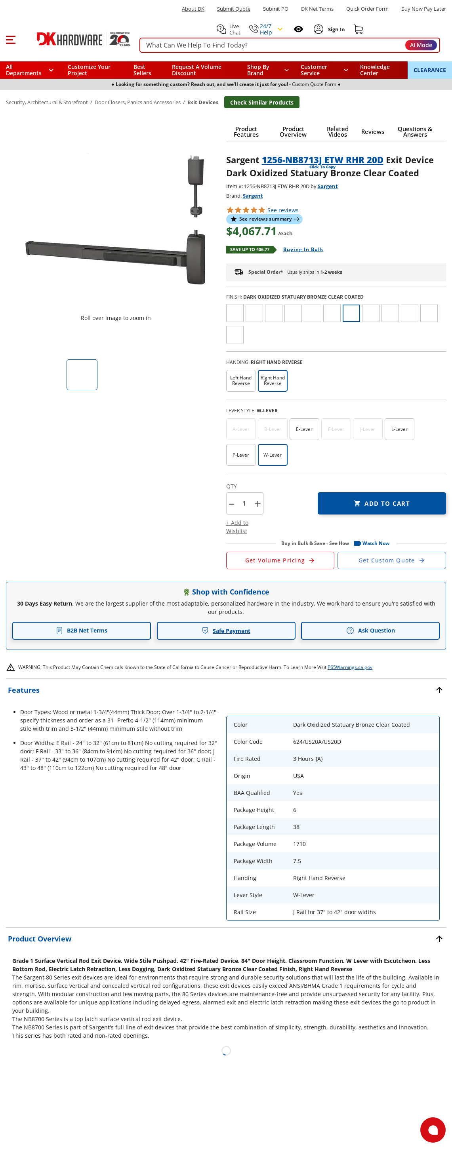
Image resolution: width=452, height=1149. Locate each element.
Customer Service (314, 70)
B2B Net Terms (81, 630)
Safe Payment (226, 631)
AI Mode (421, 45)
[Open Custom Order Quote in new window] (392, 560)
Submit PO (275, 9)
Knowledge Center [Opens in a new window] (375, 70)
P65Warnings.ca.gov (350, 667)
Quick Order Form (367, 9)
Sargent (328, 186)
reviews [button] (283, 210)
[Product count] (244, 503)
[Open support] (433, 1130)
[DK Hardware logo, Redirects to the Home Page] (75, 38)
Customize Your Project (89, 70)
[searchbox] (289, 45)
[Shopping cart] (358, 29)
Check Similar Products (262, 102)
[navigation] (324, 70)
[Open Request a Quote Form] (280, 560)
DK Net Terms (317, 9)
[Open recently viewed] (298, 29)
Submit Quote (233, 9)
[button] (10, 39)
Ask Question (370, 631)
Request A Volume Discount (196, 70)
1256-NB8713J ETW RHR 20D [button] (322, 160)
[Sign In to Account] (335, 29)
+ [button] (257, 503)
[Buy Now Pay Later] (423, 9)
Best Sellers (142, 70)
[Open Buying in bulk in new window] (300, 250)
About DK (193, 9)
